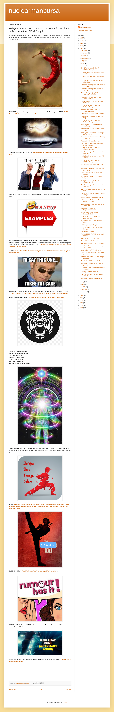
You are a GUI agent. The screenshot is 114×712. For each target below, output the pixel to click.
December (84, 50)
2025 (81, 40)
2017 (81, 305)
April (82, 284)
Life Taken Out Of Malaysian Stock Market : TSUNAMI (91, 200)
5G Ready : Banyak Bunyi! (89, 225)
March (83, 287)
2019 (81, 300)
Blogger (65, 702)
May (82, 282)
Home (40, 689)
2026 (81, 38)
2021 (81, 295)
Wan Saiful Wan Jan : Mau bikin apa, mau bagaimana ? (92, 246)
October (83, 55)
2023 (81, 45)
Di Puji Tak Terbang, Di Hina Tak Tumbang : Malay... (90, 181)
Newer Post (12, 689)
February (84, 289)
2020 (81, 298)
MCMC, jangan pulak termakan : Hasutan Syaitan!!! (90, 213)
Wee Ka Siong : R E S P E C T (90, 238)
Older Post (67, 689)
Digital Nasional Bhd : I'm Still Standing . (93, 113)
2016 (81, 308)
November (84, 53)
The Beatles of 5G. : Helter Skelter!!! (91, 261)
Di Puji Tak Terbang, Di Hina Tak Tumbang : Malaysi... (90, 68)
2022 (81, 48)
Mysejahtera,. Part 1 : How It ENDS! (91, 278)
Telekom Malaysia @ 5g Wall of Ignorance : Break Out (90, 93)
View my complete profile (85, 30)
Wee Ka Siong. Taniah (87, 231)
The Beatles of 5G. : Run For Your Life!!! (92, 243)
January (83, 292)
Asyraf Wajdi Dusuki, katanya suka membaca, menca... (91, 97)
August (83, 60)
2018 (81, 303)
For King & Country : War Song (90, 272)
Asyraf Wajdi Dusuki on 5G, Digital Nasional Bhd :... (91, 217)
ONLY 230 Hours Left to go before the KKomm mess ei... (92, 144)
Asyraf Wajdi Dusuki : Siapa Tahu (91, 141)
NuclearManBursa (85, 27)
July (82, 63)
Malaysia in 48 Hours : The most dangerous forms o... (90, 110)
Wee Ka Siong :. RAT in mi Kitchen (91, 250)
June (83, 66)
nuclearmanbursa (34, 10)
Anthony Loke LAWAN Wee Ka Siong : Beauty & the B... (92, 133)
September (84, 58)
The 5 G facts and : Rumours (89, 241)
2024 (81, 43)
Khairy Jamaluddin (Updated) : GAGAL (92, 197)
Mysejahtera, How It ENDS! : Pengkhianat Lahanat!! (89, 209)
